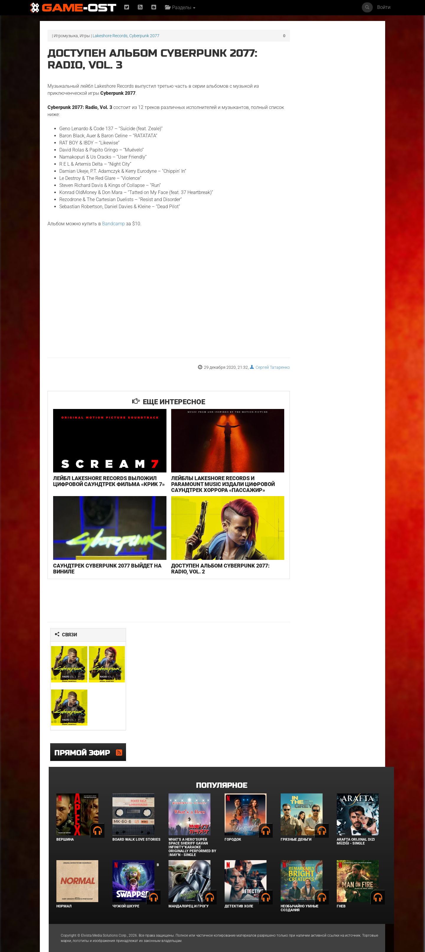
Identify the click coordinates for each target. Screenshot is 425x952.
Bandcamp (113, 223)
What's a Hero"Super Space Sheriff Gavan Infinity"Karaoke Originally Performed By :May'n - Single (192, 832)
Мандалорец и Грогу (189, 891)
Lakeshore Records (110, 35)
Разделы (181, 7)
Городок (233, 824)
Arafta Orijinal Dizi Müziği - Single (356, 826)
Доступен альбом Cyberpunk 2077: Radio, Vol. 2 (207, 561)
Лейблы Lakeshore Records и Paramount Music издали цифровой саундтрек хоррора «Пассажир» (202, 480)
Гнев (341, 891)
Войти (383, 7)
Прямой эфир (81, 738)
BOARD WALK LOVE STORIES (136, 824)
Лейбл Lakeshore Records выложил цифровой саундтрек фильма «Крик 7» (99, 478)
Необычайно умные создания (299, 893)
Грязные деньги (296, 824)
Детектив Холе (239, 891)
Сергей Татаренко (245, 367)
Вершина (65, 824)
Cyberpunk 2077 (144, 35)
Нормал (63, 891)
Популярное (221, 770)
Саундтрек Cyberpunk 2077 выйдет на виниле (103, 561)
